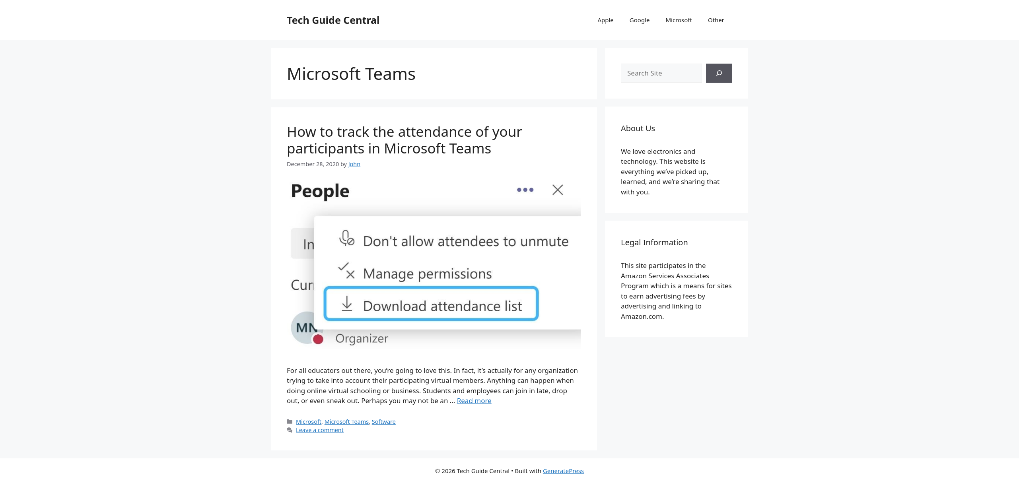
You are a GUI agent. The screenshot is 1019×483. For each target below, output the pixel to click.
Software (384, 421)
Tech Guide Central (333, 20)
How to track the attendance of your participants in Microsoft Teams (404, 139)
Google (640, 20)
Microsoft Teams (347, 421)
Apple (605, 20)
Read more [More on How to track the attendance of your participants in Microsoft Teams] (474, 400)
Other (716, 20)
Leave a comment (320, 430)
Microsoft (678, 20)
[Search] (719, 73)
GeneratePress (563, 471)
